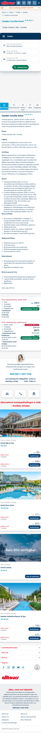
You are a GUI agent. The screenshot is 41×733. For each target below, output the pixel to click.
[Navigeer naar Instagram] (8, 667)
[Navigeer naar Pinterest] (13, 667)
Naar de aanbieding (32, 576)
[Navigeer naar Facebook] (4, 667)
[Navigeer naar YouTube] (18, 667)
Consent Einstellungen (9, 723)
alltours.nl (24, 714)
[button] (20, 647)
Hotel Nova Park (7, 505)
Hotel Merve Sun (7, 443)
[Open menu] (39, 3)
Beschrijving (4, 106)
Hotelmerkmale (14, 106)
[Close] (39, 8)
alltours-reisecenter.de (28, 717)
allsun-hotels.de (26, 720)
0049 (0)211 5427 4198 (20, 374)
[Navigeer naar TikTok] (23, 667)
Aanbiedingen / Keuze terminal (30, 309)
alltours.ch (5, 717)
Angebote (37, 106)
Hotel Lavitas (6, 567)
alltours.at (5, 714)
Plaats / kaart (22, 107)
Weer (30, 106)
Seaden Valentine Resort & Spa (13, 616)
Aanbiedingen (34, 456)
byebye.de (5, 720)
